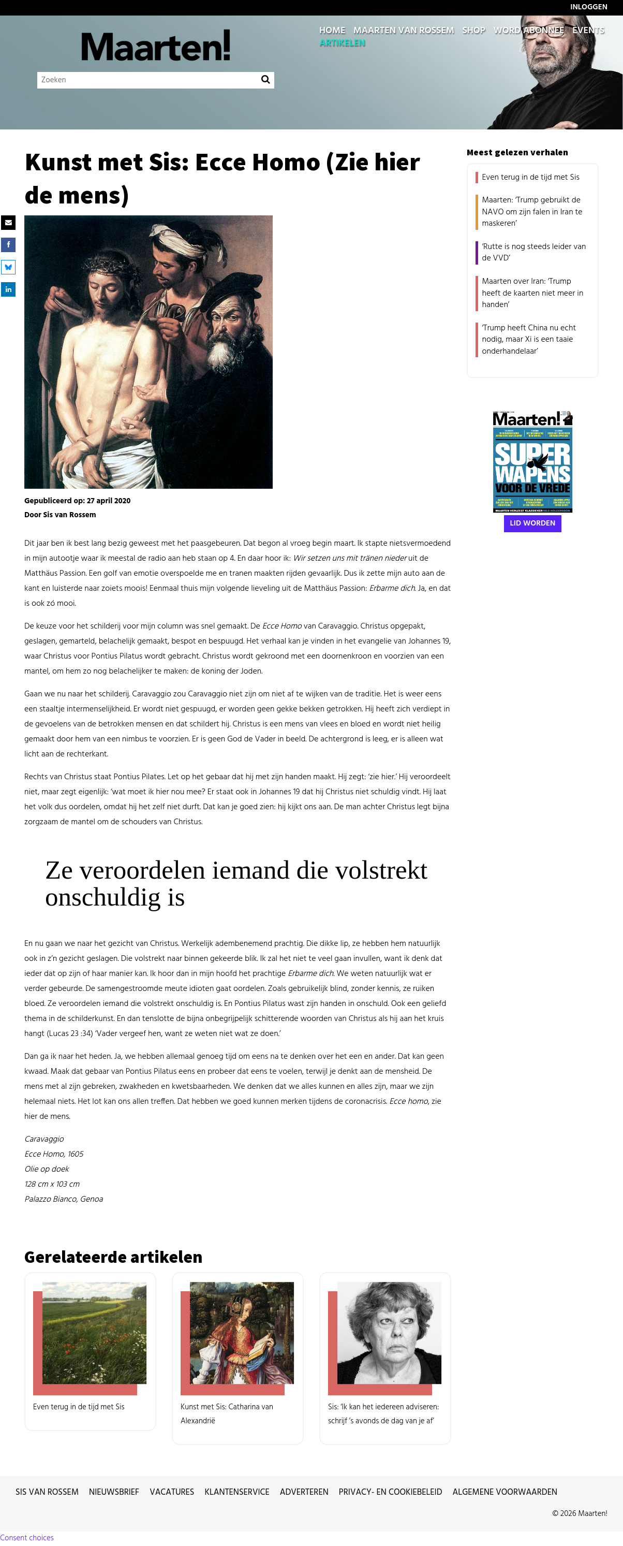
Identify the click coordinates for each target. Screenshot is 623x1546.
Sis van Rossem (47, 1492)
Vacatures (172, 1492)
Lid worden (533, 523)
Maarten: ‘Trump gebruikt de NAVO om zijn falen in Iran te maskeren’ (532, 212)
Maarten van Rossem (403, 31)
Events (588, 31)
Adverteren (304, 1492)
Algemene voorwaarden (505, 1492)
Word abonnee (528, 31)
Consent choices (27, 1538)
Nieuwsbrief (114, 1492)
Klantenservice (237, 1492)
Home (332, 31)
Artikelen (342, 43)
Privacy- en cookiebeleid (390, 1492)
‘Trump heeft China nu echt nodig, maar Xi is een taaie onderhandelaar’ (529, 340)
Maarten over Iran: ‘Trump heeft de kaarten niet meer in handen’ (533, 293)
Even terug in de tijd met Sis (531, 177)
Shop (473, 31)
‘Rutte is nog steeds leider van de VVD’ (534, 252)
